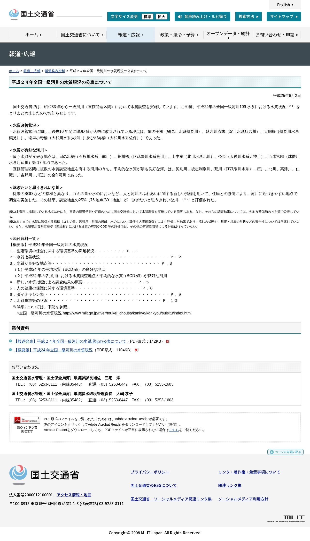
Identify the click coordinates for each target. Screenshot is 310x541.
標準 (147, 16)
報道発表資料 (55, 71)
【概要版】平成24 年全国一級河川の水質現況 (53, 350)
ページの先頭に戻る (284, 455)
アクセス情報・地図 (74, 496)
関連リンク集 (229, 487)
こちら (174, 430)
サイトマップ (281, 16)
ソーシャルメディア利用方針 (243, 500)
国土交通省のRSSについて (154, 487)
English (283, 5)
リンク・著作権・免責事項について (249, 473)
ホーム (14, 71)
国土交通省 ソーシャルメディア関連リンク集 (171, 500)
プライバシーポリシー (150, 473)
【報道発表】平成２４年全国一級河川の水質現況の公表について (70, 341)
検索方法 (246, 16)
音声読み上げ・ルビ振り (205, 16)
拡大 (161, 16)
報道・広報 (31, 71)
